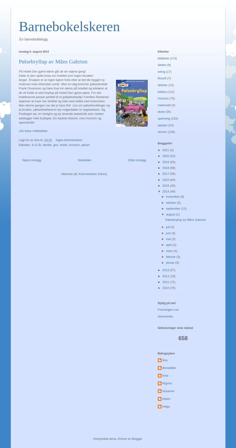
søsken (163, 125)
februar (171, 257)
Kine (165, 375)
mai (169, 239)
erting (162, 71)
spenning (164, 118)
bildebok (163, 58)
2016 (166, 180)
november (173, 196)
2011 (166, 282)
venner (162, 132)
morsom (74, 145)
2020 (166, 156)
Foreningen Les (168, 309)
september (173, 208)
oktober (171, 202)
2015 (166, 185)
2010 (166, 288)
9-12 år (36, 145)
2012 (166, 276)
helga (166, 406)
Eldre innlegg (137, 160)
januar (170, 262)
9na (165, 360)
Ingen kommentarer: (70, 140)
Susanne (168, 391)
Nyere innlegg (31, 160)
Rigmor (167, 383)
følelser (163, 85)
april (169, 245)
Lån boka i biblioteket (33, 131)
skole (161, 111)
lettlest (162, 92)
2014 (166, 191)
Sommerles (165, 316)
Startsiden (85, 160)
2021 (166, 150)
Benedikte (169, 368)
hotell (63, 145)
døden (162, 65)
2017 (166, 173)
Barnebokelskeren (69, 26)
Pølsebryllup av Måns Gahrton (53, 61)
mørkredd (164, 105)
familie (47, 145)
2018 (166, 168)
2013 (166, 270)
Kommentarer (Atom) (93, 174)
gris (55, 145)
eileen (166, 399)
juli (168, 227)
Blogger (137, 439)
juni (169, 233)
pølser (85, 145)
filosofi (162, 78)
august (171, 214)
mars (170, 251)
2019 (166, 162)
